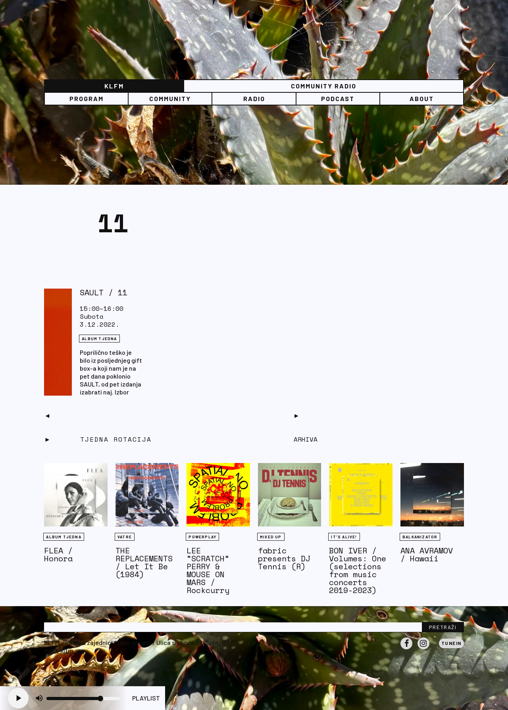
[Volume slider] (83, 698)
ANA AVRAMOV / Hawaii (426, 554)
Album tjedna (99, 338)
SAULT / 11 (103, 292)
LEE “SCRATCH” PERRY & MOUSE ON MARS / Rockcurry (208, 570)
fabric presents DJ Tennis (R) (284, 558)
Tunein (451, 643)
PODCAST (337, 98)
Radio (254, 98)
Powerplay (202, 536)
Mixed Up (271, 536)
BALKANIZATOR (419, 536)
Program (86, 98)
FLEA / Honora (58, 554)
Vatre (124, 536)
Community (170, 98)
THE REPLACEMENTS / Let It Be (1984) (144, 562)
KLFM (114, 86)
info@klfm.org (64, 650)
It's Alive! (344, 536)
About (422, 98)
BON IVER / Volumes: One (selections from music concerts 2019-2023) (357, 570)
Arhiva (306, 439)
